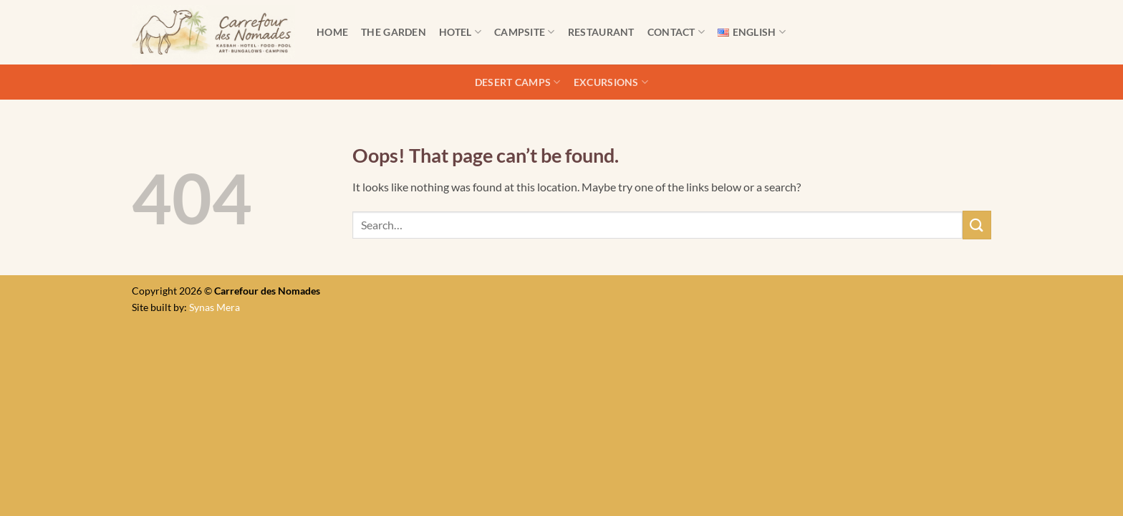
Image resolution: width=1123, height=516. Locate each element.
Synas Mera (214, 307)
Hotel (460, 32)
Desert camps (518, 82)
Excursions (611, 82)
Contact (676, 32)
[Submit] (977, 225)
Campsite (524, 32)
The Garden (393, 32)
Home (332, 32)
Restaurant (601, 32)
